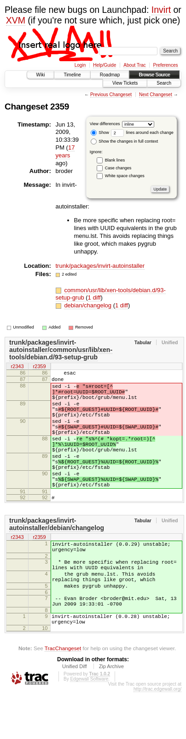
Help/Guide (104, 65)
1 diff (94, 297)
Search (164, 83)
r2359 (39, 367)
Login (80, 65)
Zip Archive (111, 713)
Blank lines (115, 160)
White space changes (125, 175)
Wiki (40, 74)
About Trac (134, 65)
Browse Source (154, 74)
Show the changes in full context (124, 141)
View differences (105, 123)
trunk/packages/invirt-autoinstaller (100, 265)
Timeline (72, 74)
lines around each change (142, 132)
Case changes (118, 168)
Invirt (161, 10)
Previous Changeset (111, 94)
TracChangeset (63, 695)
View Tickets (125, 83)
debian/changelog (88, 305)
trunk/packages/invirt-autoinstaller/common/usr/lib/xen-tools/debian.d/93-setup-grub (60, 350)
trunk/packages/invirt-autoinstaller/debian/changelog (56, 554)
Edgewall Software (89, 725)
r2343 (17, 367)
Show (100, 132)
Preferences (165, 65)
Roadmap (110, 74)
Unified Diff (74, 713)
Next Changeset (155, 94)
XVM (15, 20)
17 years (65, 151)
